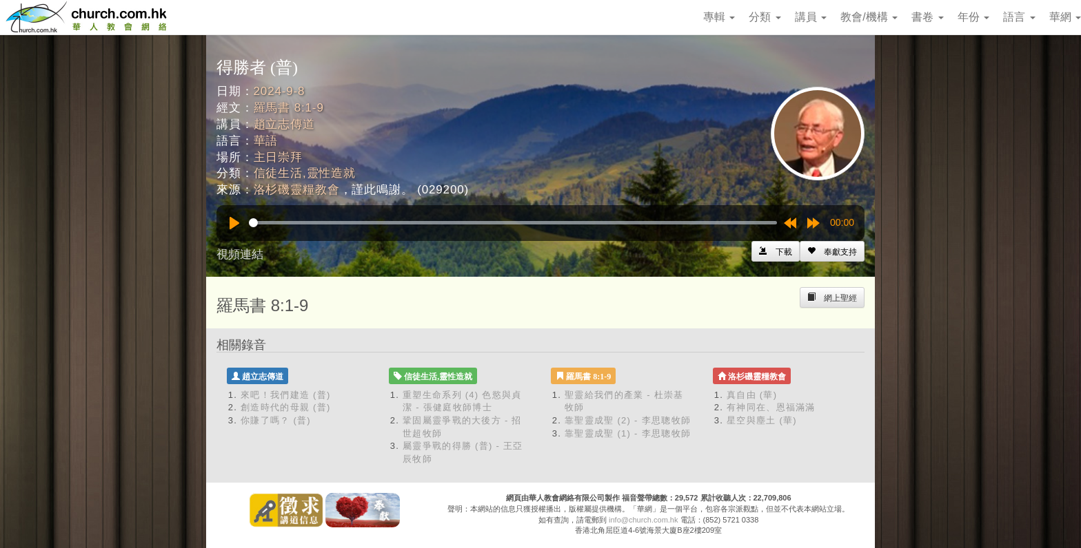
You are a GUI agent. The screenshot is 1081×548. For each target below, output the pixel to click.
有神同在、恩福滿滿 (771, 407)
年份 (973, 17)
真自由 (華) (752, 395)
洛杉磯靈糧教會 (297, 189)
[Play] (234, 223)
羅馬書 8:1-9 (289, 107)
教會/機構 (869, 17)
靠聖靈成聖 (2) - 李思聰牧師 (628, 420)
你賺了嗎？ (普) (276, 420)
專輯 (719, 17)
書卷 (927, 17)
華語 (266, 140)
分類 (764, 17)
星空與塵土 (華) (762, 420)
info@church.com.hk (643, 520)
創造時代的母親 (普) (286, 407)
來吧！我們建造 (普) (286, 395)
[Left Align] (832, 251)
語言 (1019, 17)
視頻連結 (239, 254)
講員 (811, 17)
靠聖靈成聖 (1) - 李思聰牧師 (628, 433)
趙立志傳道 (284, 124)
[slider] (513, 222)
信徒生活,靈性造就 (305, 173)
